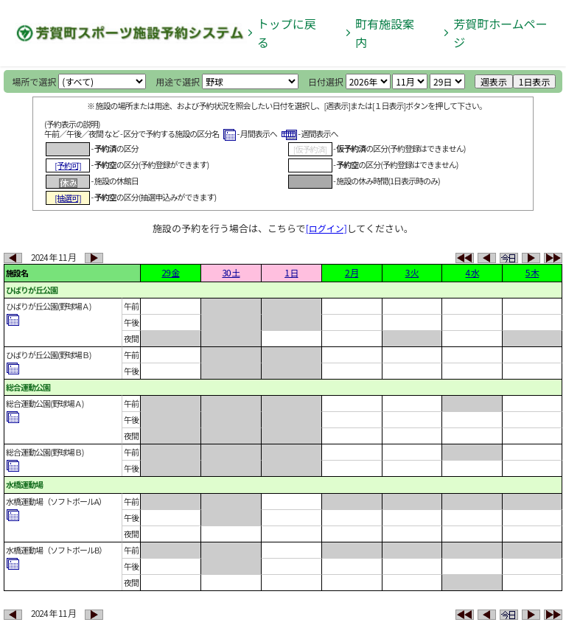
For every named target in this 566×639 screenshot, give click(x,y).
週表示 (494, 81)
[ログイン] (326, 228)
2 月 (351, 272)
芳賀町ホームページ (500, 33)
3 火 (412, 272)
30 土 (231, 272)
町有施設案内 (384, 33)
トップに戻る (286, 33)
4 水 (472, 272)
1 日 (291, 272)
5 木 (532, 272)
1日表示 (535, 81)
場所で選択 (35, 81)
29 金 (170, 272)
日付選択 (325, 81)
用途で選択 (178, 81)
